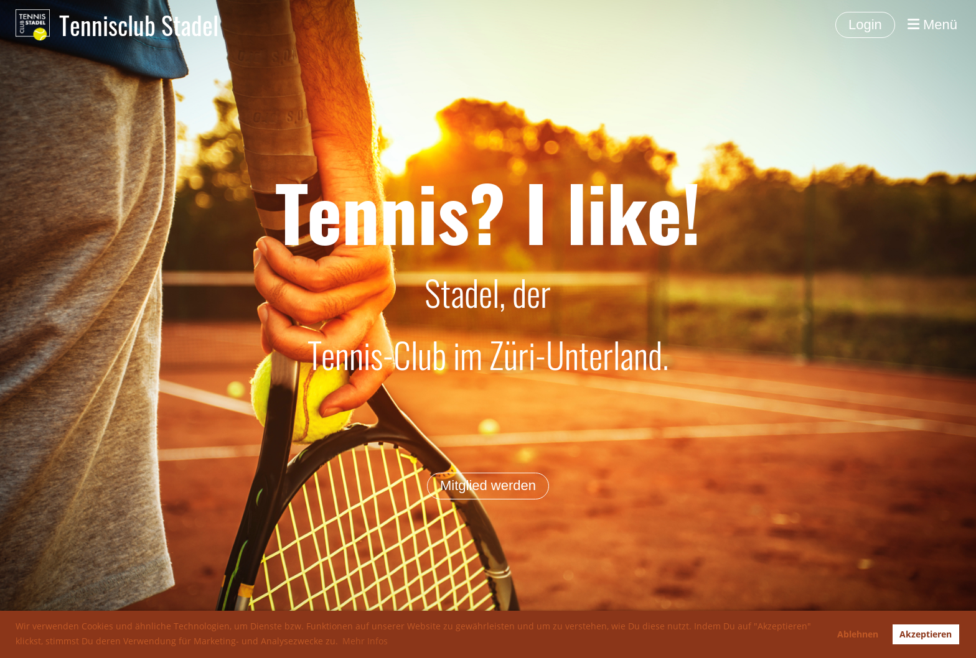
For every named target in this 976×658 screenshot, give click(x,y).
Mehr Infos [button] (365, 641)
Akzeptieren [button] (925, 634)
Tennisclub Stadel (138, 24)
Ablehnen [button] (857, 634)
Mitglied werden (488, 485)
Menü (932, 24)
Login (865, 24)
